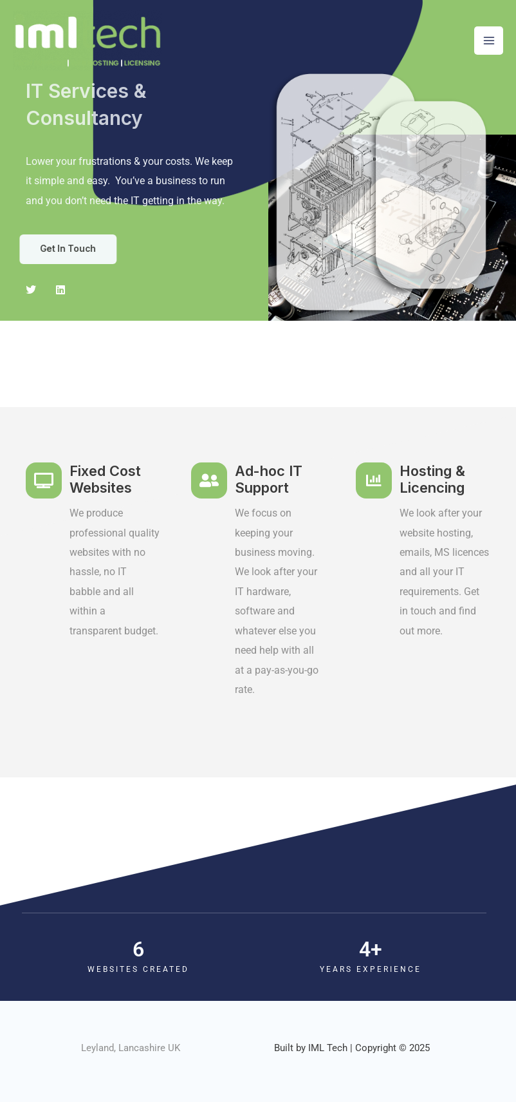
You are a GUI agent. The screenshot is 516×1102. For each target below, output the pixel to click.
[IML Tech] (87, 40)
